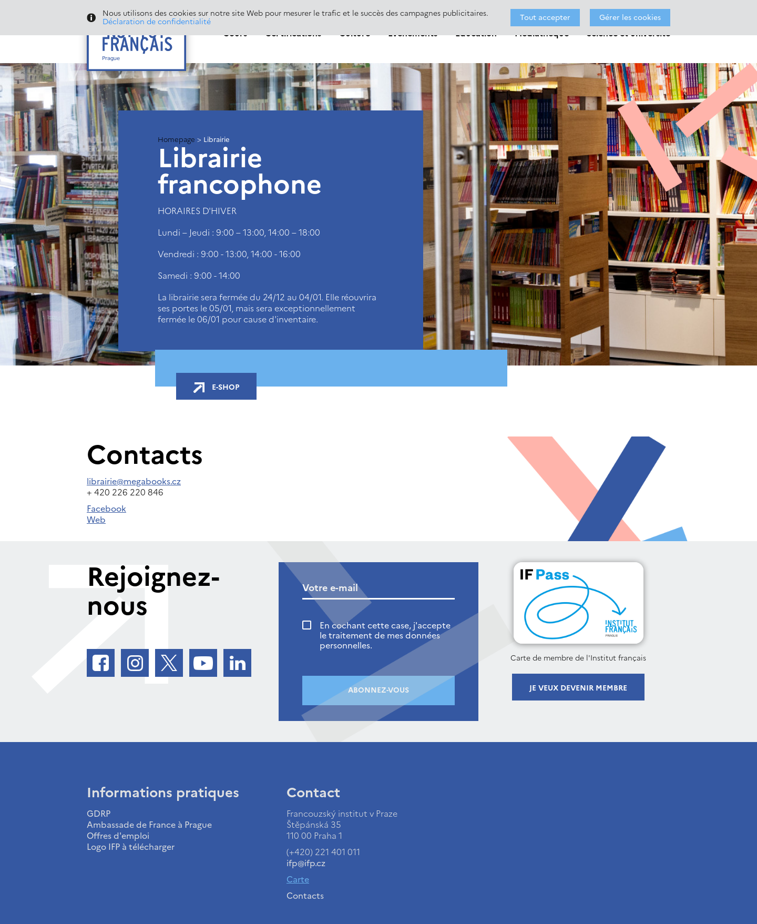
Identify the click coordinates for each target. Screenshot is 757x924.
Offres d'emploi (118, 835)
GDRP (98, 813)
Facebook (106, 508)
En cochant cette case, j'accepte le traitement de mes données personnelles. (385, 636)
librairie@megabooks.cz (134, 481)
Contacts (305, 895)
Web (96, 519)
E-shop (216, 387)
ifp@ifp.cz (306, 863)
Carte (298, 879)
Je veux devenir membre (578, 688)
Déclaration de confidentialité (157, 21)
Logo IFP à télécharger (131, 846)
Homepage (176, 140)
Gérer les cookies (630, 17)
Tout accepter (545, 17)
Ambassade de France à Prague (149, 824)
